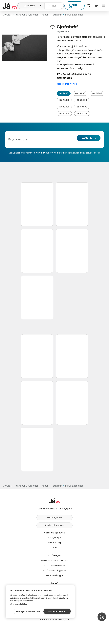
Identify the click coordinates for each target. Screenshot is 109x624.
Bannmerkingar (54, 575)
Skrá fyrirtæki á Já (54, 565)
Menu (103, 6)
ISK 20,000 (64, 100)
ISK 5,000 (63, 93)
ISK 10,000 (80, 93)
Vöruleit (7, 14)
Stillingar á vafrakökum (28, 611)
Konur (45, 14)
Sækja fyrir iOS (54, 517)
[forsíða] (10, 6)
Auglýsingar (54, 537)
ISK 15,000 (97, 93)
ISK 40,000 (81, 106)
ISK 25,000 (81, 100)
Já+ (55, 547)
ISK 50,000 (64, 113)
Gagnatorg (54, 542)
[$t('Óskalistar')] (89, 6)
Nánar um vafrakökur (18, 604)
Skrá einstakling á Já (54, 570)
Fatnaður (57, 14)
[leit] (54, 6)
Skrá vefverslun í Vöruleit (54, 560)
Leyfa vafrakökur (57, 611)
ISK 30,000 (64, 106)
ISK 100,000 (82, 113)
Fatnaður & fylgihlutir (26, 14)
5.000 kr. (87, 138)
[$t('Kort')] (96, 6)
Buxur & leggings (74, 14)
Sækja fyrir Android (54, 525)
